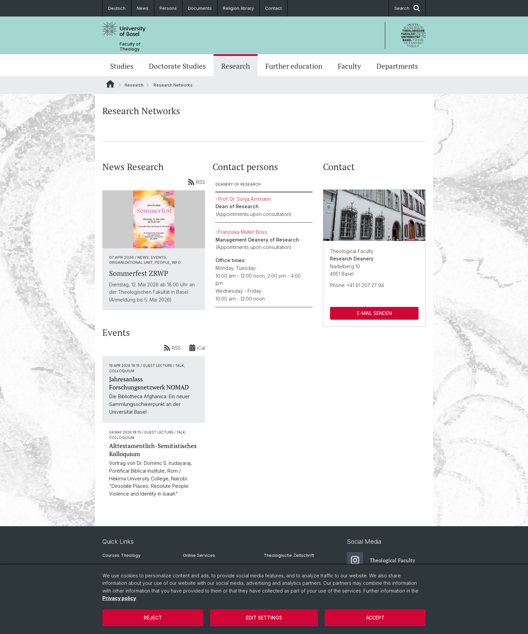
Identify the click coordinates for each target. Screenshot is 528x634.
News (142, 8)
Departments (397, 66)
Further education (293, 66)
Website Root (110, 84)
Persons (168, 8)
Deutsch (117, 8)
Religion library (238, 8)
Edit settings (264, 618)
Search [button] (407, 8)
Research (235, 66)
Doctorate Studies (177, 66)
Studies (121, 66)
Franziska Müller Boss (242, 232)
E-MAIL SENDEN (374, 313)
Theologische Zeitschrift (289, 555)
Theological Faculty (381, 560)
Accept (375, 618)
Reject (153, 618)
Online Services (199, 555)
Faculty (349, 66)
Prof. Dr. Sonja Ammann (244, 199)
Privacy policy (119, 598)
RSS (196, 182)
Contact (273, 8)
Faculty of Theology (130, 46)
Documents (200, 8)
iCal (197, 347)
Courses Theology (121, 555)
